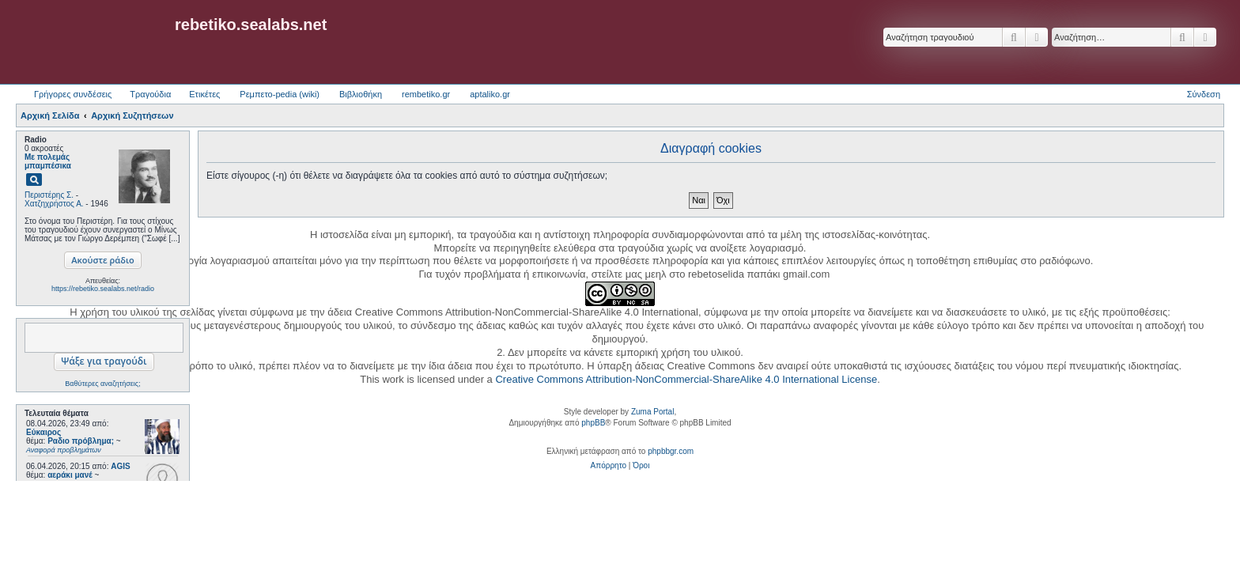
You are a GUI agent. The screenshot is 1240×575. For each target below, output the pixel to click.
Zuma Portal (652, 411)
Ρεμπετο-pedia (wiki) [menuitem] (279, 94)
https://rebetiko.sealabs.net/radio (102, 289)
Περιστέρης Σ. (49, 195)
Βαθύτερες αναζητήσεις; (102, 384)
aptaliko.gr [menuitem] (490, 94)
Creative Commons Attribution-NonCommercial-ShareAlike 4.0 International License (686, 379)
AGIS (120, 466)
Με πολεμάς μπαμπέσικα (48, 161)
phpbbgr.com (671, 451)
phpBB (593, 422)
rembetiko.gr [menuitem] (426, 94)
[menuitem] (608, 466)
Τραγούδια (150, 94)
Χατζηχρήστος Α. (54, 203)
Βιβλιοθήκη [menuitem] (360, 94)
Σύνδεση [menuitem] (1203, 94)
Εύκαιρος (43, 432)
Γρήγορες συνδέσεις (73, 94)
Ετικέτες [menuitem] (204, 94)
